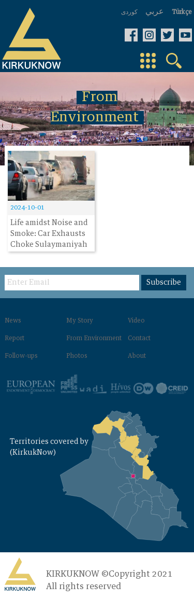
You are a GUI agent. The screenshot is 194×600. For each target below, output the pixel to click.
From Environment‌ (94, 339)
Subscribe (163, 282)
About (137, 356)
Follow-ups (21, 356)
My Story (79, 321)
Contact (139, 339)
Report (14, 339)
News (13, 321)
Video (136, 321)
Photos (76, 356)
